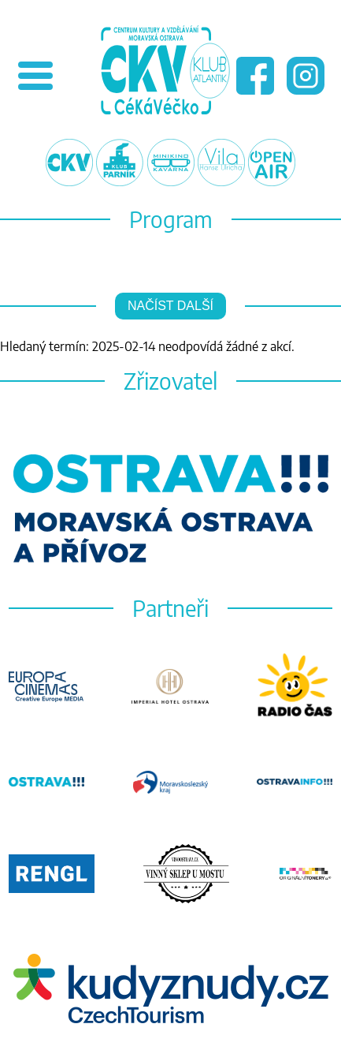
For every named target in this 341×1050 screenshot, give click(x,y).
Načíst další (170, 305)
